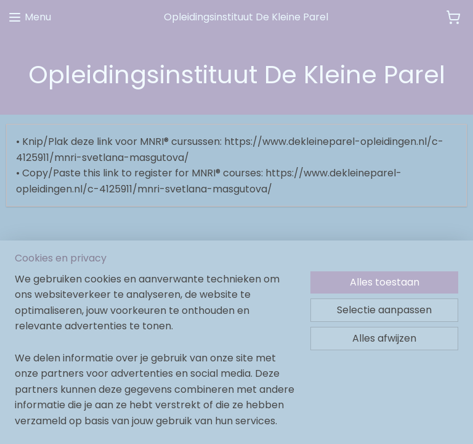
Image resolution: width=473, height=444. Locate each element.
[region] (155, 357)
